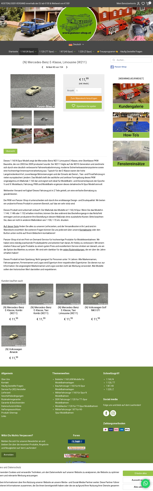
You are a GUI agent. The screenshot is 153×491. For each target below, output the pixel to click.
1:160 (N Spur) (28, 51)
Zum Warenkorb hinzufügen (84, 98)
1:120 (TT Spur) (48, 51)
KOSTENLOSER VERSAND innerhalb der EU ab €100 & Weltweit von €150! (35, 3)
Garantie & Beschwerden (13, 402)
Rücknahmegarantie (11, 399)
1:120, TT (110, 382)
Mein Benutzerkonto (128, 3)
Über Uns (5, 379)
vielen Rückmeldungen (73, 249)
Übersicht (10, 151)
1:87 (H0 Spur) (67, 51)
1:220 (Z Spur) (86, 51)
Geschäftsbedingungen (12, 396)
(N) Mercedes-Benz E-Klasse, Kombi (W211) (13, 310)
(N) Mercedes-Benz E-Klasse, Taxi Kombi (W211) (41, 310)
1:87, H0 (110, 386)
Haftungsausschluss (11, 409)
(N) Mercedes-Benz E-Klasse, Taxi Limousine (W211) (68, 310)
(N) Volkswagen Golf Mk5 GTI (95, 309)
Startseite (13, 51)
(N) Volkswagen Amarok (13, 350)
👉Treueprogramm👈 (107, 51)
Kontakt (5, 382)
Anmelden (9, 455)
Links (3, 416)
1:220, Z (110, 389)
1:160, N (110, 379)
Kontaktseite (85, 230)
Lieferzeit (5, 392)
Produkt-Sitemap (9, 413)
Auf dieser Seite (11, 226)
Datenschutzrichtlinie (11, 406)
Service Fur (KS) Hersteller (13, 389)
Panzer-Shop (118, 67)
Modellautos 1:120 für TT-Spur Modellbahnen (76, 406)
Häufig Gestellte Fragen (131, 51)
